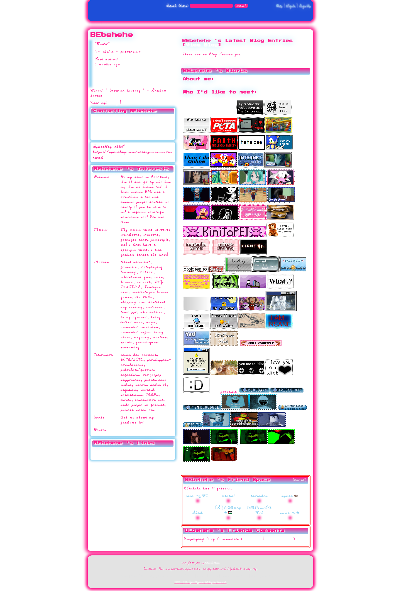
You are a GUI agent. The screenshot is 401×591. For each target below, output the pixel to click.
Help (279, 6)
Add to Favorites (146, 118)
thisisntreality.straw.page (145, 451)
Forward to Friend (147, 123)
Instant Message (104, 129)
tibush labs (212, 562)
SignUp (304, 6)
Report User (143, 134)
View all (253, 539)
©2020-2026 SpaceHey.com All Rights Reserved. (201, 582)
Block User (142, 129)
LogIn (290, 6)
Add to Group (102, 134)
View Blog (202, 45)
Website (106, 453)
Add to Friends (103, 118)
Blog (114, 103)
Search (241, 6)
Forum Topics (136, 103)
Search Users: (177, 6)
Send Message (102, 123)
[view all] (299, 480)
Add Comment (278, 539)
